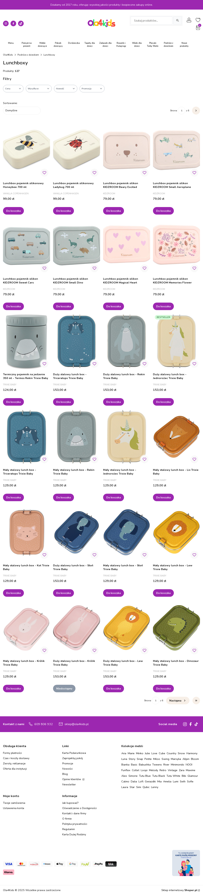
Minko (139, 753)
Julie (147, 753)
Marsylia (176, 759)
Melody (153, 770)
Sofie (190, 781)
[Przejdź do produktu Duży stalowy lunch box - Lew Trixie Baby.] (126, 628)
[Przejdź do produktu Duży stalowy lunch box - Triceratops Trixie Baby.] (76, 341)
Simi (138, 787)
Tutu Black (158, 776)
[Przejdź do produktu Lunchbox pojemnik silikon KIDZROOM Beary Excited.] (126, 150)
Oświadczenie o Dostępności (79, 808)
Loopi (144, 770)
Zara (181, 770)
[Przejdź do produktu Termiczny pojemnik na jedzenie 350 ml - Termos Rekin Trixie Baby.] (26, 341)
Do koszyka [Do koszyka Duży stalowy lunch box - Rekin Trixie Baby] (113, 401)
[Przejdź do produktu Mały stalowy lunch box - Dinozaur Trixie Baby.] (176, 628)
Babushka (145, 764)
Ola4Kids (8, 54)
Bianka (125, 764)
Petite (148, 759)
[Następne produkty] (177, 700)
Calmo (125, 781)
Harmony (191, 753)
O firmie (67, 818)
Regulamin (68, 829)
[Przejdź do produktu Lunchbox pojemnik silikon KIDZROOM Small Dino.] (76, 246)
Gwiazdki (150, 781)
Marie (131, 753)
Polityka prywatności (74, 824)
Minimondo (177, 764)
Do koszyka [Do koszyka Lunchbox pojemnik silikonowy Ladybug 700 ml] (63, 210)
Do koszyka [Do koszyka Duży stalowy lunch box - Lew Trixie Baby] (113, 688)
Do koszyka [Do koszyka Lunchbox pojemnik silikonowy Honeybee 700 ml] (13, 210)
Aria (123, 753)
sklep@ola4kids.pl (77, 724)
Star (132, 787)
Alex (124, 776)
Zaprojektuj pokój (72, 758)
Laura (124, 787)
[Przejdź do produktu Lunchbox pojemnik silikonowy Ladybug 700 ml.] (76, 150)
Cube (162, 753)
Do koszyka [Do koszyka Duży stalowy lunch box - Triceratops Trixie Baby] (63, 401)
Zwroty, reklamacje (14, 763)
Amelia (167, 781)
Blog (65, 774)
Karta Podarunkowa (74, 753)
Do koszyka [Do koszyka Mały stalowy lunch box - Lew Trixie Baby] (163, 592)
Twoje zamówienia (14, 803)
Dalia (134, 781)
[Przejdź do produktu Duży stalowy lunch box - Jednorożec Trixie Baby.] (176, 341)
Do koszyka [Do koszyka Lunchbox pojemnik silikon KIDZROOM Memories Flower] (163, 306)
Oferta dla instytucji (15, 769)
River (166, 764)
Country (171, 753)
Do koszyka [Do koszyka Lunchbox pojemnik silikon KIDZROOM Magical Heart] (113, 306)
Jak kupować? (70, 803)
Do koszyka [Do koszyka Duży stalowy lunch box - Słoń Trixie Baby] (63, 592)
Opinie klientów (72, 779)
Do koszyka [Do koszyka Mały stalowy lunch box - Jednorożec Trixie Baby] (113, 497)
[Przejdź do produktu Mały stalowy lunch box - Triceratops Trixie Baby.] (26, 437)
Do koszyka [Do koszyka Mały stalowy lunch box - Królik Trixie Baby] (13, 688)
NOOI (189, 764)
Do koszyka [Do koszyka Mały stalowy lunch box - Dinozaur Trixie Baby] (163, 688)
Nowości (67, 769)
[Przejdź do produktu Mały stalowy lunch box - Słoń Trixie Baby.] (126, 532)
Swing (165, 759)
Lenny (154, 787)
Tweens (157, 764)
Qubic (146, 787)
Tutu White (173, 776)
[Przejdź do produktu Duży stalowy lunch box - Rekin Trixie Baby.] (126, 341)
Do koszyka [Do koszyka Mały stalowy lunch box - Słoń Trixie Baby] (113, 592)
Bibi (184, 776)
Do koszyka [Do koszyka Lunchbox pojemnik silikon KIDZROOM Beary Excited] (113, 210)
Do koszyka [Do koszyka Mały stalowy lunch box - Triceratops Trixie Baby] (13, 497)
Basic (134, 764)
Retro (163, 770)
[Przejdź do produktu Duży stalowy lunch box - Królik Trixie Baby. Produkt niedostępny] (76, 628)
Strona (173, 110)
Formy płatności (12, 753)
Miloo (156, 759)
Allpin (185, 759)
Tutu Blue (145, 776)
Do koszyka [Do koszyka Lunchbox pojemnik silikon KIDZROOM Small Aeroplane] (163, 210)
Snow (181, 753)
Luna (124, 759)
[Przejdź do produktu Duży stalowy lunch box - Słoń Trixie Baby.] (76, 532)
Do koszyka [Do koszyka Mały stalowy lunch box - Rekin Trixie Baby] (63, 497)
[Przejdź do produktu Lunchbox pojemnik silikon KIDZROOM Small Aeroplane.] (176, 150)
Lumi (175, 781)
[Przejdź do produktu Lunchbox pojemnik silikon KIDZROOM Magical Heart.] (126, 246)
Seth (183, 781)
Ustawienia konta (13, 808)
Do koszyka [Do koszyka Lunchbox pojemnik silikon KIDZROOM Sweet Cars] (13, 306)
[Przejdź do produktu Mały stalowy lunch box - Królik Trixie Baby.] (26, 628)
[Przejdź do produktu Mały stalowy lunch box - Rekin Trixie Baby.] (76, 437)
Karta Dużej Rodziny (74, 834)
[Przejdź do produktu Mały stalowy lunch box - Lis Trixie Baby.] (176, 437)
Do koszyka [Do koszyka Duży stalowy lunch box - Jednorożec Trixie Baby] (163, 401)
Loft (140, 781)
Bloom (195, 759)
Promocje (67, 763)
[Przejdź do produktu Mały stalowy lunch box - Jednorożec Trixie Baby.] (126, 437)
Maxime (190, 770)
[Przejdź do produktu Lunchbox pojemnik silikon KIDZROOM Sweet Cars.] (26, 246)
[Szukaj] (177, 20)
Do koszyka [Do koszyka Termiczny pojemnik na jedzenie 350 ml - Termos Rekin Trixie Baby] (13, 401)
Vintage (172, 770)
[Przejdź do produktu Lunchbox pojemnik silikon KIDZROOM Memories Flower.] (176, 246)
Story (132, 759)
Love (154, 753)
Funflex (125, 770)
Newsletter (69, 784)
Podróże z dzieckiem (28, 54)
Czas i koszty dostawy (16, 758)
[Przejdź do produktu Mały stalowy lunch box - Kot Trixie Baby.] (26, 532)
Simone (133, 776)
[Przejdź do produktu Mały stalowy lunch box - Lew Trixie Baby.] (176, 532)
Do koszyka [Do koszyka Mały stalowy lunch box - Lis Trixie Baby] (163, 497)
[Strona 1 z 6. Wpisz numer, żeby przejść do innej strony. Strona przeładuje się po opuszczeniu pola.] (181, 110)
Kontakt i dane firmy (74, 813)
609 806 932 (43, 724)
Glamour (193, 776)
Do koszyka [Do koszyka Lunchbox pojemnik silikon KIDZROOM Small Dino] (63, 306)
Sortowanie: (10, 103)
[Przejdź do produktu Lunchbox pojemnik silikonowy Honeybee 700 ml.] (26, 150)
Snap (140, 759)
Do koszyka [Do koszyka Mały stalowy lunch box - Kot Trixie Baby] (13, 592)
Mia (159, 781)
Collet (135, 770)
